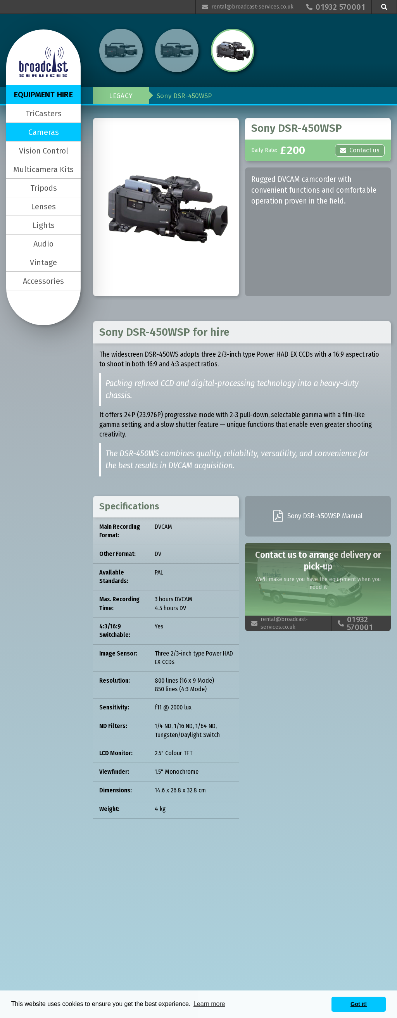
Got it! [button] (358, 1004)
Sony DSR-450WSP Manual (324, 516)
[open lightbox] (166, 207)
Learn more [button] (209, 1004)
